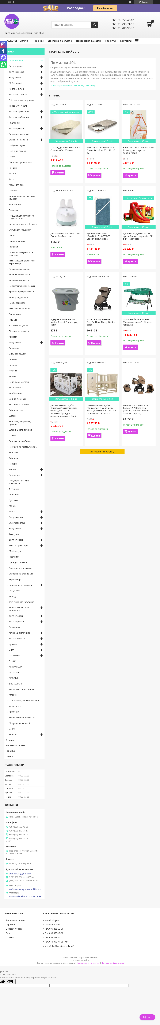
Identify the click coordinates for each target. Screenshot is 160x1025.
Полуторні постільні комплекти (19, 482)
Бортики (13, 359)
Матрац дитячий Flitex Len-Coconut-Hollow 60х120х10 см (101, 150)
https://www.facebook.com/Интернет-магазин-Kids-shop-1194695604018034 (24, 896)
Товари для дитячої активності (19, 609)
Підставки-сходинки (19, 331)
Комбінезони (15, 393)
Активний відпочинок (19, 632)
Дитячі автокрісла (18, 94)
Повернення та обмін (88, 40)
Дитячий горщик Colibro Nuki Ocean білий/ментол (65, 234)
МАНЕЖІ (13, 695)
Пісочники (14, 556)
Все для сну (15, 77)
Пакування (14, 655)
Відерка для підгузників (20, 269)
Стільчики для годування (21, 100)
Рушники (13, 319)
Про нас (38, 40)
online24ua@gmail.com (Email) (59, 946)
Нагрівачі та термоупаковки (23, 446)
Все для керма (16, 517)
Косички (13, 365)
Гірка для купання (18, 562)
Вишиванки (14, 627)
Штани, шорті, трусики (20, 429)
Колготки (13, 452)
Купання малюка (17, 241)
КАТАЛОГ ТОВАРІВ (17, 40)
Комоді (12, 596)
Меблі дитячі (15, 83)
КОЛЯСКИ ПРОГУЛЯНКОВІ (22, 717)
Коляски (13, 734)
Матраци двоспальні (19, 723)
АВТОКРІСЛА (15, 666)
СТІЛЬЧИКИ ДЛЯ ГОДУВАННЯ (24, 700)
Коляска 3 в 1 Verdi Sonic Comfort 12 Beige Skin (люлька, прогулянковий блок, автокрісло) (136, 409)
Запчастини (15, 314)
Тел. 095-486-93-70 (54, 928)
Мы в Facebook (52, 924)
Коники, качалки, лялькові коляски (22, 197)
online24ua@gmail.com (20, 873)
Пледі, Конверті (17, 302)
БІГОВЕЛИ (14, 678)
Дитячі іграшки (16, 128)
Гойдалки (13, 210)
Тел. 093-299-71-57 (54, 937)
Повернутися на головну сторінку (74, 85)
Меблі (12, 511)
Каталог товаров (14, 60)
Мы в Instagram (52, 920)
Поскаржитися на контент (88, 963)
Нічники (13, 167)
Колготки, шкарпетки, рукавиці (20, 423)
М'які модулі (15, 551)
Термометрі (15, 579)
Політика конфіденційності (113, 963)
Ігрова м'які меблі (18, 105)
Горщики (13, 246)
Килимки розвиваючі (19, 274)
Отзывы (10, 740)
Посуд (12, 235)
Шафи (12, 156)
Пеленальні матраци (19, 382)
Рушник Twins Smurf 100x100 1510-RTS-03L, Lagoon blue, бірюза (99, 236)
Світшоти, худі (16, 410)
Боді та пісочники (18, 398)
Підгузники (14, 590)
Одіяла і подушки (17, 353)
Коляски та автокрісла (20, 585)
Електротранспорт (18, 545)
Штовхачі (14, 190)
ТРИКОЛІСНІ (15, 706)
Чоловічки (14, 494)
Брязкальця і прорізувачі (21, 291)
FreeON (12, 661)
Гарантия (10, 750)
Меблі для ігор (16, 184)
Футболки (14, 489)
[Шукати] (94, 25)
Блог (8, 933)
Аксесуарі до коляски (19, 308)
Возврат (10, 756)
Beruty (12, 728)
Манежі (12, 173)
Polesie (12, 376)
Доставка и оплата (15, 745)
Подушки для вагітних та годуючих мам (21, 217)
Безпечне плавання (18, 139)
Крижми (13, 336)
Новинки (13, 370)
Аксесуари (14, 534)
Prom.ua (94, 957)
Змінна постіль (16, 387)
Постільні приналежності (21, 162)
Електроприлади (17, 522)
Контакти (126, 40)
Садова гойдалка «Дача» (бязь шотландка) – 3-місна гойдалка (137, 322)
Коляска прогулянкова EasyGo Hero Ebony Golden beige (101, 322)
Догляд (12, 469)
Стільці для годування (20, 229)
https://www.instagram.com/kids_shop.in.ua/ (24, 889)
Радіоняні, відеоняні (19, 134)
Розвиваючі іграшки (19, 280)
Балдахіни (14, 348)
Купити (59, 172)
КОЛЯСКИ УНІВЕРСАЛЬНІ (21, 689)
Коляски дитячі (16, 88)
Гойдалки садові (17, 145)
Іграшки (13, 644)
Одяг (11, 649)
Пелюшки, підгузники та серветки (21, 253)
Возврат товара (14, 928)
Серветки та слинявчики (21, 573)
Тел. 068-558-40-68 (54, 933)
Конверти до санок (18, 297)
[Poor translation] (11, 981)
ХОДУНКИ (14, 711)
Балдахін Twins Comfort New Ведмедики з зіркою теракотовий (138, 150)
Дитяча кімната (17, 638)
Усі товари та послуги (101, 451)
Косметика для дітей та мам (23, 224)
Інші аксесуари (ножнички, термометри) (22, 262)
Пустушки (14, 500)
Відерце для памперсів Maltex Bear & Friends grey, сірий (64, 322)
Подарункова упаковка (20, 568)
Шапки (12, 415)
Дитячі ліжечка (16, 71)
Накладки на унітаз (18, 325)
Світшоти (13, 458)
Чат (147, 1017)
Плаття (12, 435)
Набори (13, 463)
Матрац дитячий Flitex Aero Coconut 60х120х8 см (65, 148)
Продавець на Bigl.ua (80, 960)
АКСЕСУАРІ (14, 672)
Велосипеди (15, 204)
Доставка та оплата (60, 40)
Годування (14, 122)
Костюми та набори (19, 404)
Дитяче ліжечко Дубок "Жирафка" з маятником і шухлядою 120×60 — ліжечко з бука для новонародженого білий (63, 410)
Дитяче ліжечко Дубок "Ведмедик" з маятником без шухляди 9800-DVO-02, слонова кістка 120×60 (101, 409)
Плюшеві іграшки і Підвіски (22, 285)
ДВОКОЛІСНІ (15, 683)
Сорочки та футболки (20, 441)
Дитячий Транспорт (19, 111)
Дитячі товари (16, 539)
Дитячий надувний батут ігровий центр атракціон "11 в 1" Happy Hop (138, 236)
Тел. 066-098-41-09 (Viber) (57, 941)
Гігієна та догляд (17, 151)
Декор (12, 179)
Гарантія (110, 40)
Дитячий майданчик (19, 117)
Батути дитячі (16, 66)
